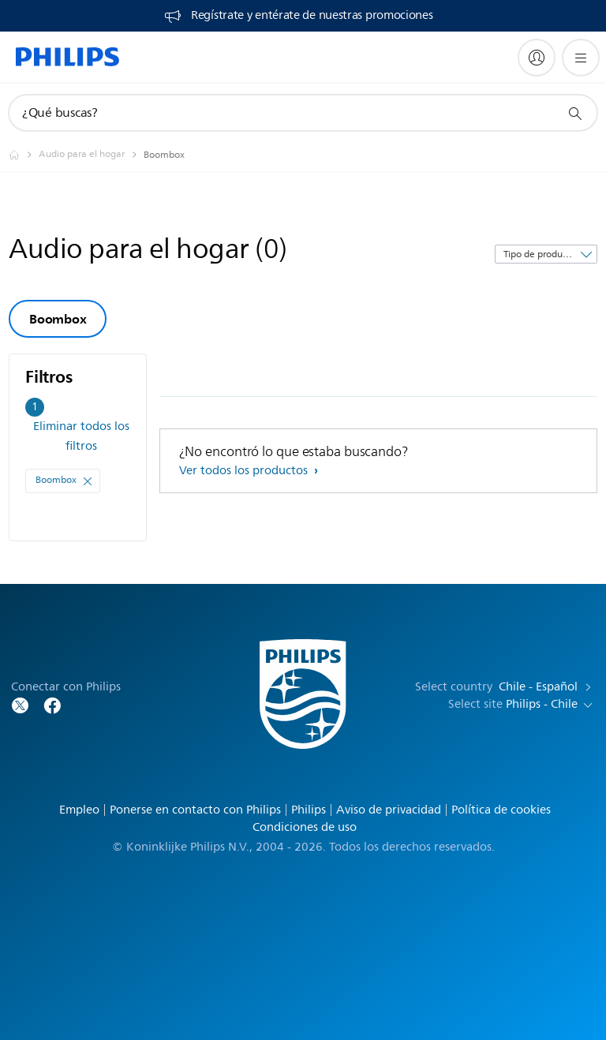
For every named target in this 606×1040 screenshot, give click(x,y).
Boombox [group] (57, 319)
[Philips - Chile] (24, 154)
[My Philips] (537, 58)
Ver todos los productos (245, 471)
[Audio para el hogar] (91, 154)
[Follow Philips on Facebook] (52, 704)
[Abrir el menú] (581, 58)
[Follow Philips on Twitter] (20, 704)
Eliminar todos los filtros (81, 436)
